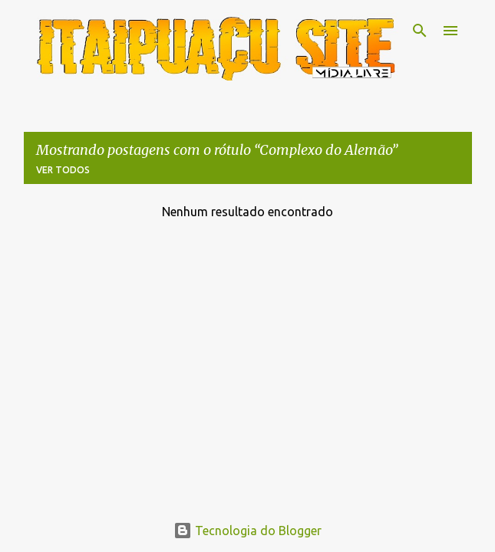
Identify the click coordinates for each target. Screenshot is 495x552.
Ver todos (63, 170)
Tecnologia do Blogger (247, 530)
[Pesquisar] (420, 30)
